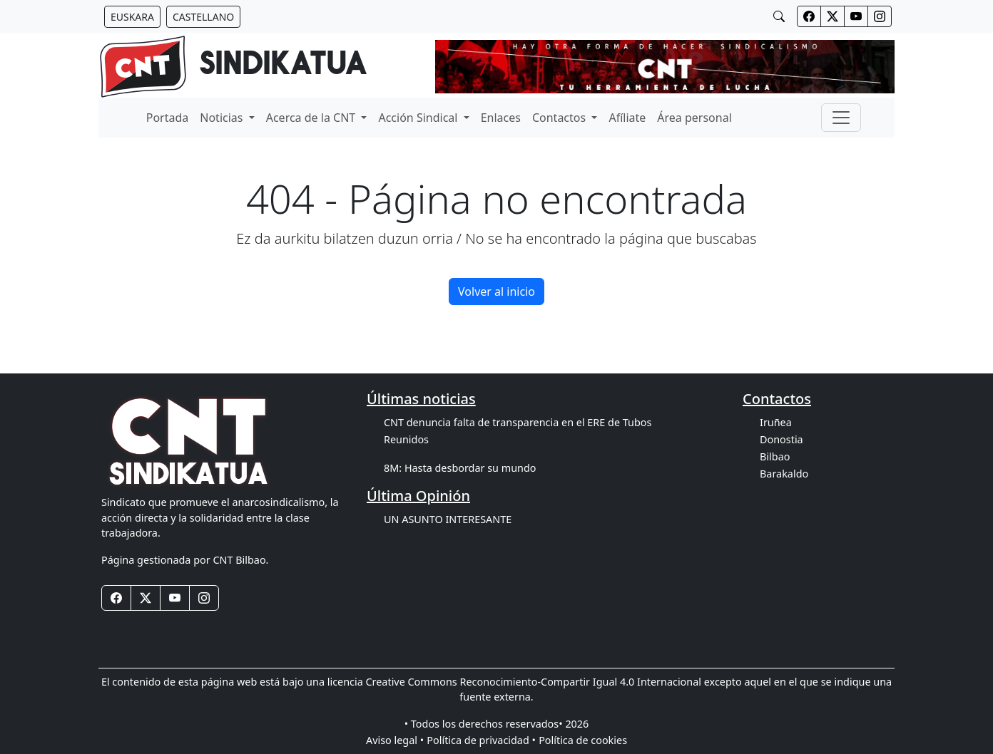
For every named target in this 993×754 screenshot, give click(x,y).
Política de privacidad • (481, 740)
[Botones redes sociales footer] (116, 598)
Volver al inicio (496, 291)
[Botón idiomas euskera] (132, 17)
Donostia (781, 439)
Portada (167, 117)
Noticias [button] (222, 117)
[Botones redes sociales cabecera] (809, 16)
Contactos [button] (560, 117)
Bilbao (775, 456)
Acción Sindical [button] (419, 117)
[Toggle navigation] (841, 117)
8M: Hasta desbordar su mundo (460, 468)
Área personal (694, 117)
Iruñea (776, 422)
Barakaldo (784, 473)
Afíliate (627, 117)
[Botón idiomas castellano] (203, 17)
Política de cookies (583, 740)
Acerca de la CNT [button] (312, 117)
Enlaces (501, 117)
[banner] (232, 67)
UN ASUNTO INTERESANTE (447, 519)
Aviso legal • (395, 740)
